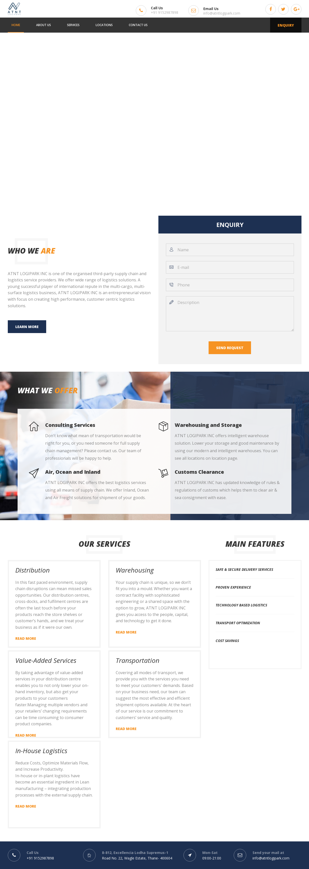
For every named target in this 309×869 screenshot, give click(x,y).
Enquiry (286, 25)
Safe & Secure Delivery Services (244, 569)
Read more (25, 638)
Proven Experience (233, 587)
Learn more (27, 326)
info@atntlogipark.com (221, 13)
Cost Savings (227, 640)
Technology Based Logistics (241, 605)
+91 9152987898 (164, 12)
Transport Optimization (238, 622)
